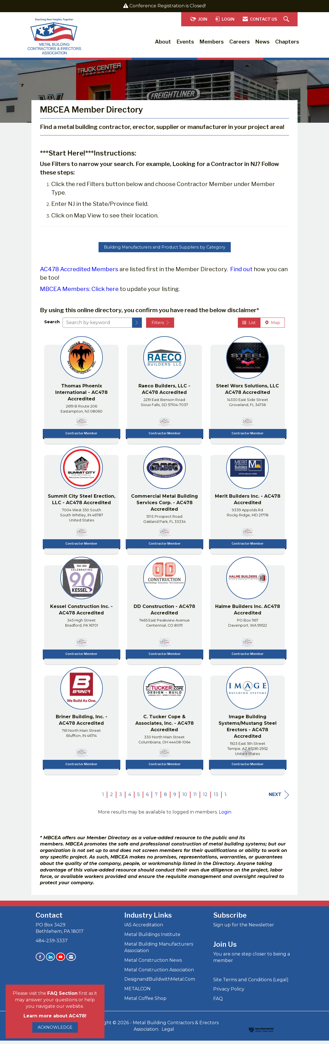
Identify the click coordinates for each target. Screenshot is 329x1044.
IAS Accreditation (143, 928)
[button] (137, 326)
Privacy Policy (228, 992)
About (163, 41)
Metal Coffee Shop (145, 1001)
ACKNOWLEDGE (55, 1027)
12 (205, 797)
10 (184, 797)
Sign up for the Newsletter (243, 928)
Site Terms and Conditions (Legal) (251, 982)
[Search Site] (286, 19)
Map (272, 325)
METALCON (137, 992)
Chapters (287, 41)
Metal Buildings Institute (152, 937)
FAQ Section (62, 993)
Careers (239, 41)
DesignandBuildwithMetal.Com (159, 982)
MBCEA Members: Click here (79, 292)
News (262, 41)
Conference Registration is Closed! (167, 5)
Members (212, 41)
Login (225, 815)
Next (279, 797)
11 (195, 797)
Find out (241, 272)
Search (52, 324)
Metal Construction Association (159, 973)
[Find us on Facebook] (40, 960)
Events (185, 41)
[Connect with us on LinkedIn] (50, 960)
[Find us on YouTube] (60, 960)
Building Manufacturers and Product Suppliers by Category (164, 250)
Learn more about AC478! (55, 1016)
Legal (168, 1032)
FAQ (218, 1001)
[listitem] (81, 392)
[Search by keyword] (97, 326)
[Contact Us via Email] (71, 960)
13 (216, 797)
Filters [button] (160, 325)
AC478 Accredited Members (79, 272)
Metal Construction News (153, 963)
